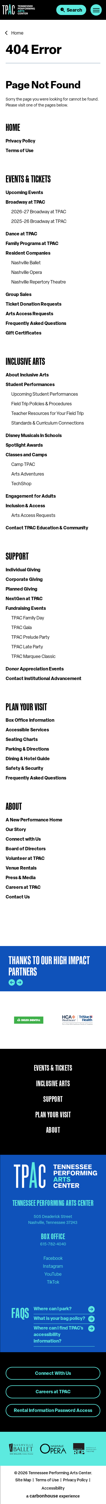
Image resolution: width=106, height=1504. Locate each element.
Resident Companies (28, 253)
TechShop (21, 484)
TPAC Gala (21, 628)
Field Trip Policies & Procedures (41, 404)
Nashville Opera (26, 272)
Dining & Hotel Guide (28, 759)
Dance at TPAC (21, 234)
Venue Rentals (21, 868)
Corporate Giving (24, 580)
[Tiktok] (53, 1282)
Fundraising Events (26, 608)
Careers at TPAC (23, 887)
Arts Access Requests (29, 314)
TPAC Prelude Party (30, 637)
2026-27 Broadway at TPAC (38, 212)
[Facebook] (53, 1258)
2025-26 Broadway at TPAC (38, 222)
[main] (53, 483)
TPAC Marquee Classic (33, 657)
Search (74, 10)
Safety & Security (24, 768)
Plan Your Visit (26, 706)
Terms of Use (20, 151)
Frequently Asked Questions (36, 323)
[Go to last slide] (11, 982)
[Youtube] (53, 1274)
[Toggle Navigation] (96, 10)
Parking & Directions (27, 749)
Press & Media (21, 878)
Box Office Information (30, 720)
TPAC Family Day (27, 618)
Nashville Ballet (26, 263)
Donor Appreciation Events (35, 669)
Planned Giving (21, 589)
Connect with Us (23, 839)
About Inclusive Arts (27, 375)
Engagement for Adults (31, 496)
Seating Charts (22, 740)
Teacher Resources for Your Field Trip (47, 414)
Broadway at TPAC (25, 202)
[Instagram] (53, 1266)
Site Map (23, 1480)
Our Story (16, 830)
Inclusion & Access (25, 506)
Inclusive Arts (25, 361)
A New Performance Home (34, 820)
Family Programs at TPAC (32, 244)
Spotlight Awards (24, 445)
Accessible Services (27, 730)
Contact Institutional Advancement (43, 679)
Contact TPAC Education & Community (47, 528)
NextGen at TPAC (24, 599)
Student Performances (30, 385)
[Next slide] (19, 982)
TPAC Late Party (27, 647)
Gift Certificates (23, 333)
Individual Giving (23, 570)
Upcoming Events (24, 193)
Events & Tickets (28, 178)
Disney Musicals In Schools (34, 436)
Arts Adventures (27, 474)
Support (17, 556)
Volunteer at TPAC (25, 859)
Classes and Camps (26, 455)
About (14, 806)
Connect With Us (53, 1373)
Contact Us (18, 897)
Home (17, 33)
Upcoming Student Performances (44, 394)
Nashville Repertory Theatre (38, 282)
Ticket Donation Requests (33, 304)
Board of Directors (26, 849)
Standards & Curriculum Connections (47, 423)
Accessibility (53, 1488)
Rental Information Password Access (53, 1411)
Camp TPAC (23, 465)
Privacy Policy (20, 141)
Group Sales (18, 295)
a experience (53, 1496)
